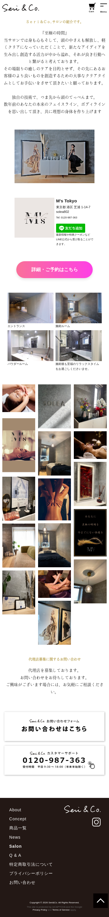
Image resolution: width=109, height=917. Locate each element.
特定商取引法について (31, 864)
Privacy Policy (40, 910)
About (15, 810)
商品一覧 (18, 828)
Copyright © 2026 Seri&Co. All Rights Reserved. (54, 902)
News (15, 837)
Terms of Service (61, 910)
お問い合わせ (22, 882)
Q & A (15, 855)
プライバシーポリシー (31, 873)
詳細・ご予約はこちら (54, 269)
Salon (15, 846)
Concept (17, 819)
